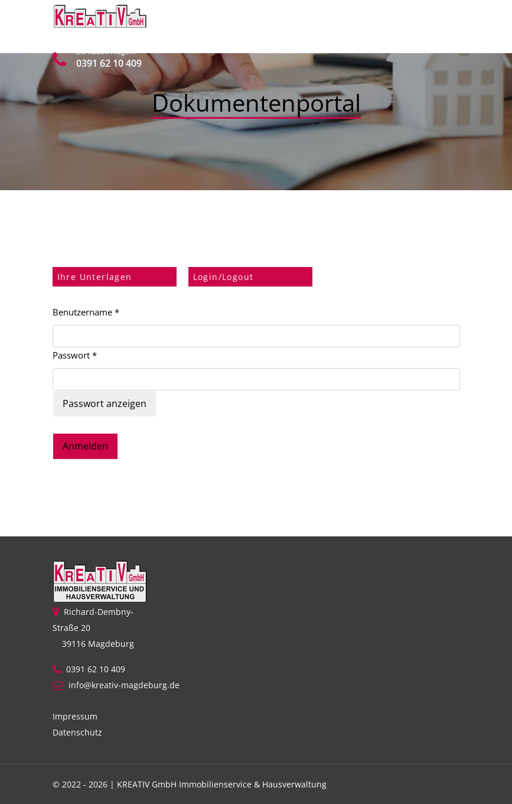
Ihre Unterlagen (94, 276)
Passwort (75, 355)
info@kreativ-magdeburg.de (124, 685)
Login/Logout (223, 276)
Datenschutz (77, 732)
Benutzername (86, 312)
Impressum (75, 716)
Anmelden (85, 446)
